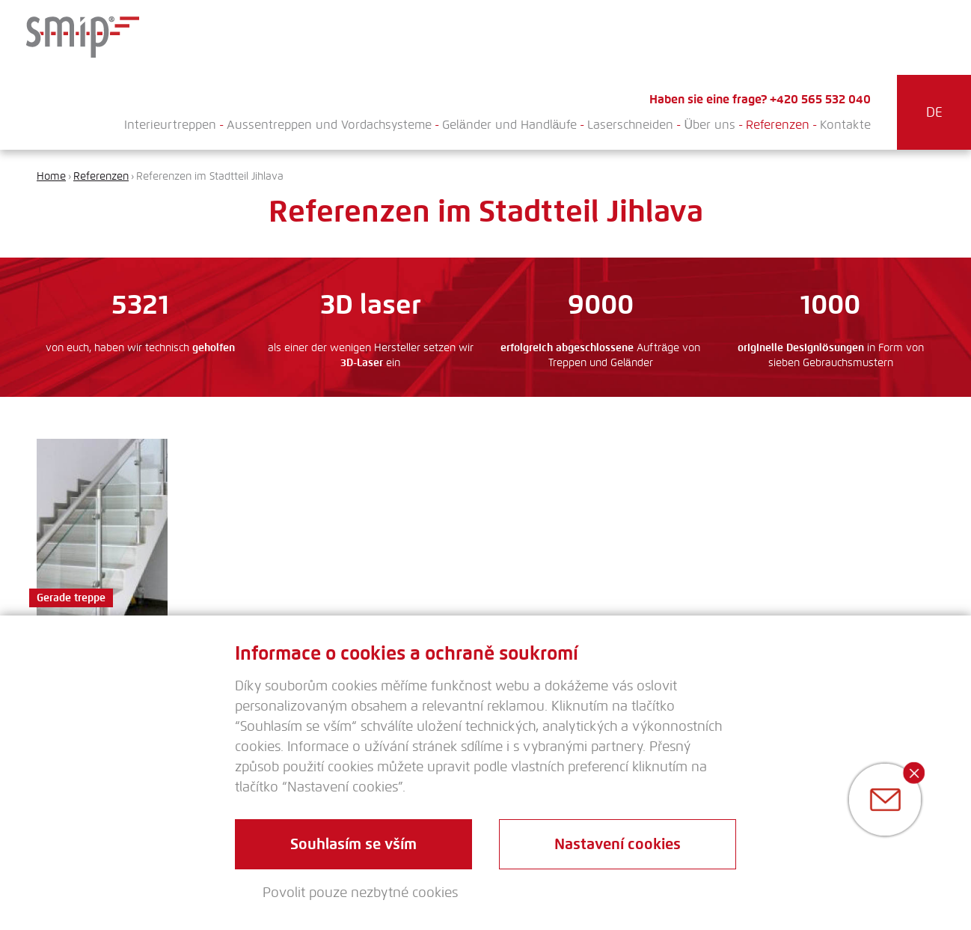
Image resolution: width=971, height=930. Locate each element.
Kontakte (845, 125)
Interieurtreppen (170, 125)
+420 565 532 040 (820, 99)
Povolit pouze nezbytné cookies (360, 892)
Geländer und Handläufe (510, 125)
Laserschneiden (630, 125)
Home (51, 176)
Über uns (709, 125)
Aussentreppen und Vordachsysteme (329, 125)
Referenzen (777, 125)
